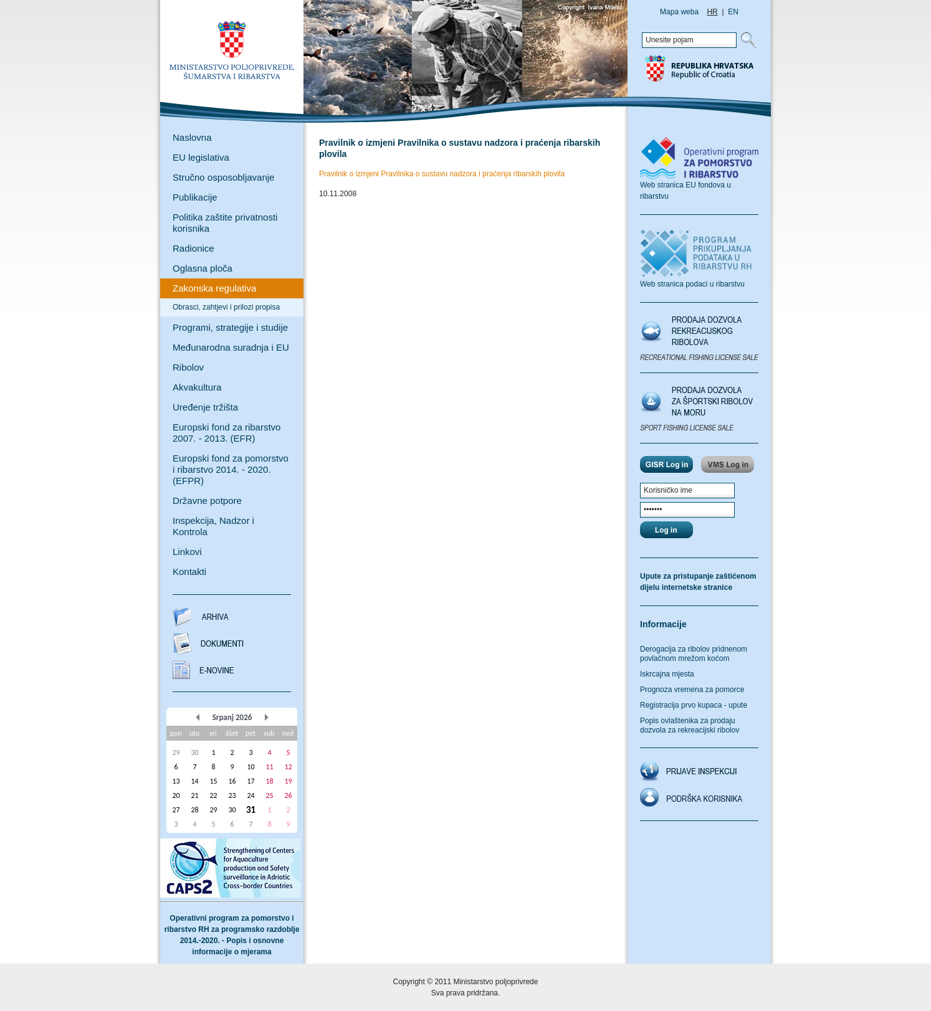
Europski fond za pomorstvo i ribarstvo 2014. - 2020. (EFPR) (231, 469)
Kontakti (189, 571)
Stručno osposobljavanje (223, 177)
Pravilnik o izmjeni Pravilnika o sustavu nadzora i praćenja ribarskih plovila (442, 173)
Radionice (193, 248)
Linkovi (187, 551)
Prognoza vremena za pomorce (692, 689)
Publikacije (195, 197)
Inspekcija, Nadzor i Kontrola (213, 526)
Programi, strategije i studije (230, 327)
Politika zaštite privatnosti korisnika (225, 223)
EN (733, 11)
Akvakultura (197, 387)
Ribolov (188, 367)
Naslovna (192, 137)
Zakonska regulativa (214, 288)
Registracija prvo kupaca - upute (693, 705)
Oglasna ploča (202, 268)
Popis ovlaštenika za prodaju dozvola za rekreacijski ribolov (689, 725)
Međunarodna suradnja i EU (231, 347)
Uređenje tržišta (205, 407)
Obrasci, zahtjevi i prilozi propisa (226, 307)
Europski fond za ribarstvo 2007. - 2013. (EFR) (226, 433)
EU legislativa (201, 157)
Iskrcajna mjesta (667, 674)
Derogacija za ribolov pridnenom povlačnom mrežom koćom (693, 654)
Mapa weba (679, 11)
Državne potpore (207, 500)
